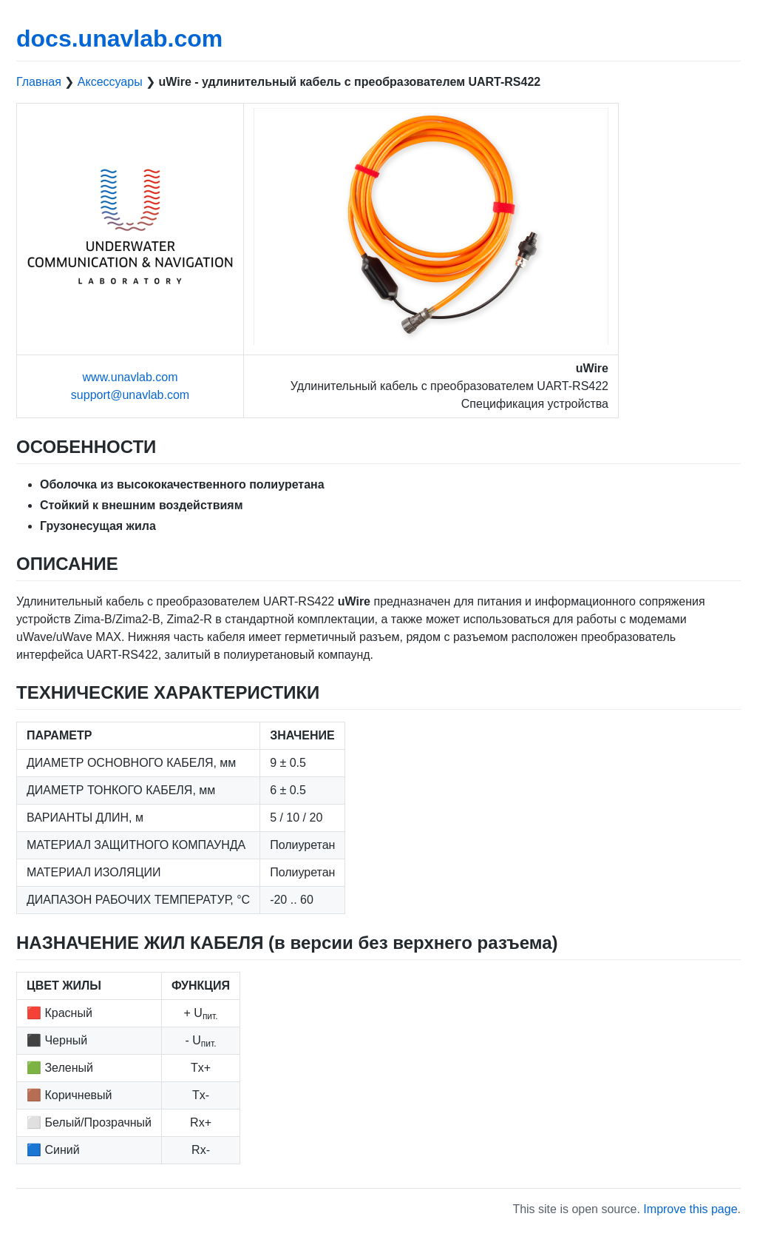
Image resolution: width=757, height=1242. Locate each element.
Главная (38, 81)
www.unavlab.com (130, 377)
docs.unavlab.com (119, 38)
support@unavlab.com (130, 395)
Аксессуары (110, 81)
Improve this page (690, 1209)
